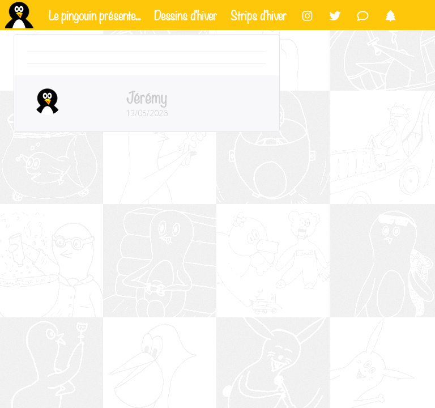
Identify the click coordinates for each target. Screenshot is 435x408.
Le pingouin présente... (94, 14)
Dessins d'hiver (185, 14)
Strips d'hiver (259, 14)
